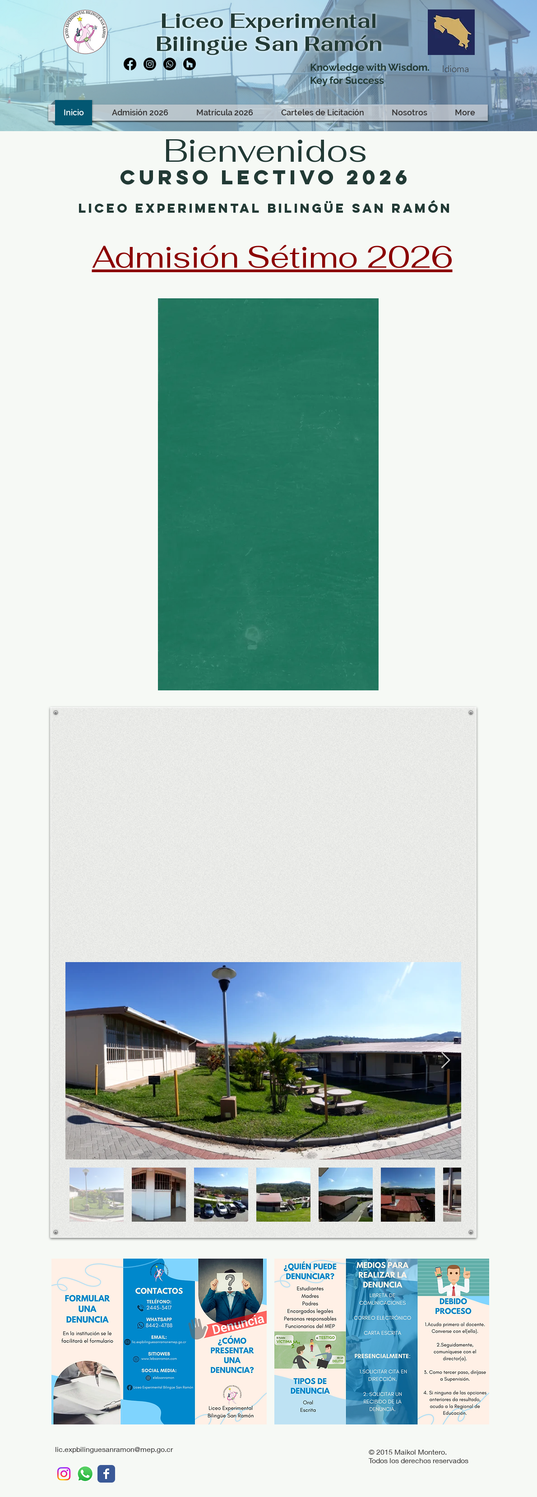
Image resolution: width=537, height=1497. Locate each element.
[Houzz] (189, 64)
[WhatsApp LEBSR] (85, 1474)
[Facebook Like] (180, 94)
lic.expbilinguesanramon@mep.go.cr (114, 1449)
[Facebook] (130, 64)
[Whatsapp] (169, 64)
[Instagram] (150, 64)
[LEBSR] (106, 1474)
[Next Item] (445, 1060)
